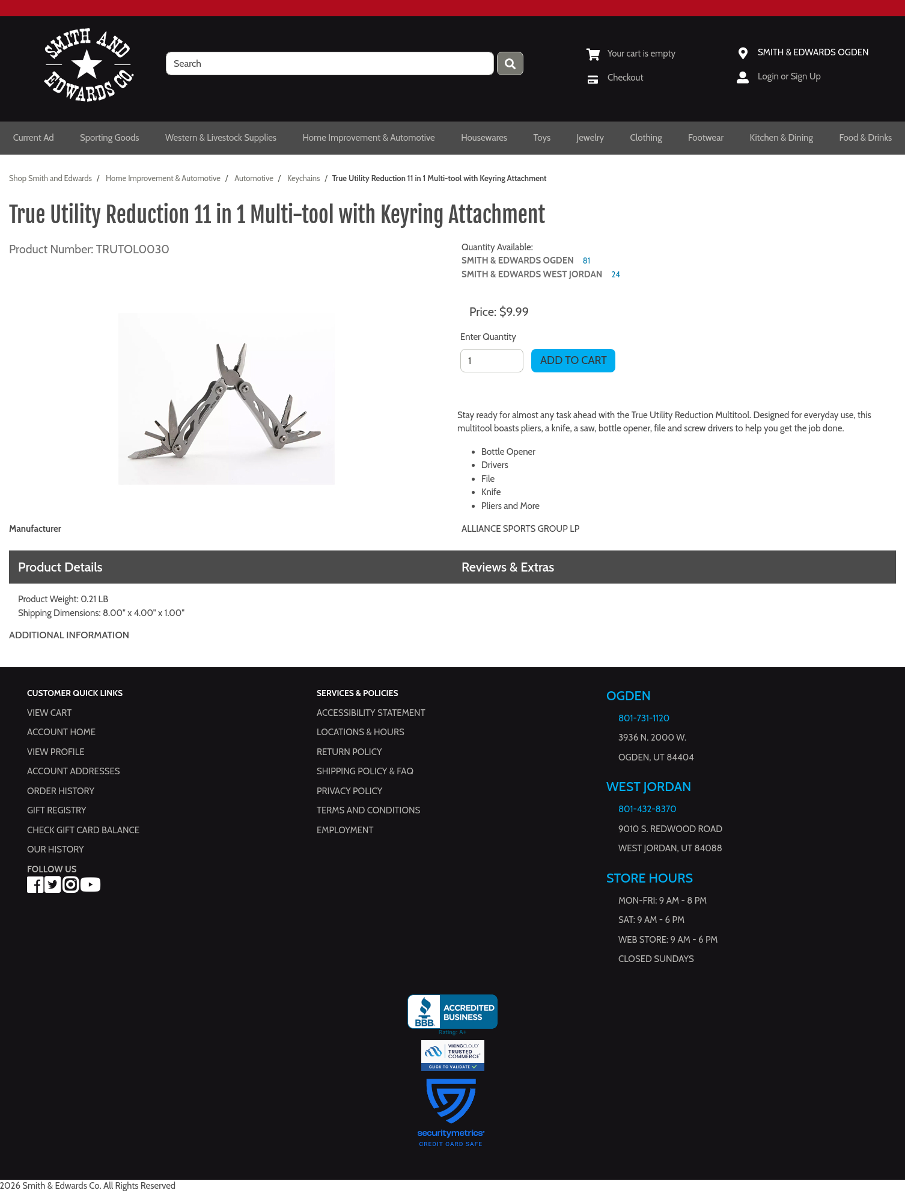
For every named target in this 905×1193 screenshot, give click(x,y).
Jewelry (591, 137)
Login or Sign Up (789, 76)
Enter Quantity (488, 336)
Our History (55, 849)
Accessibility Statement (371, 712)
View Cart (49, 712)
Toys (542, 137)
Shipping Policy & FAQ (365, 771)
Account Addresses (73, 771)
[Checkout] (615, 77)
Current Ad (33, 137)
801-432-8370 (647, 809)
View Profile (56, 751)
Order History (60, 790)
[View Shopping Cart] (631, 53)
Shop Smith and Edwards (50, 178)
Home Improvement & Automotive (368, 137)
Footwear (706, 137)
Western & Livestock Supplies (220, 137)
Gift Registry (56, 810)
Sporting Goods (109, 137)
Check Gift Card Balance (83, 829)
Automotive (253, 178)
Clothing (646, 137)
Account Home (61, 732)
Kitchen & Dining (781, 137)
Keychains (303, 178)
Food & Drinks (865, 137)
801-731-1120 (643, 718)
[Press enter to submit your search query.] (510, 63)
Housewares (484, 137)
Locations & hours (360, 732)
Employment (345, 829)
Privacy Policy (349, 790)
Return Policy (349, 751)
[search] (330, 63)
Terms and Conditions (368, 810)
